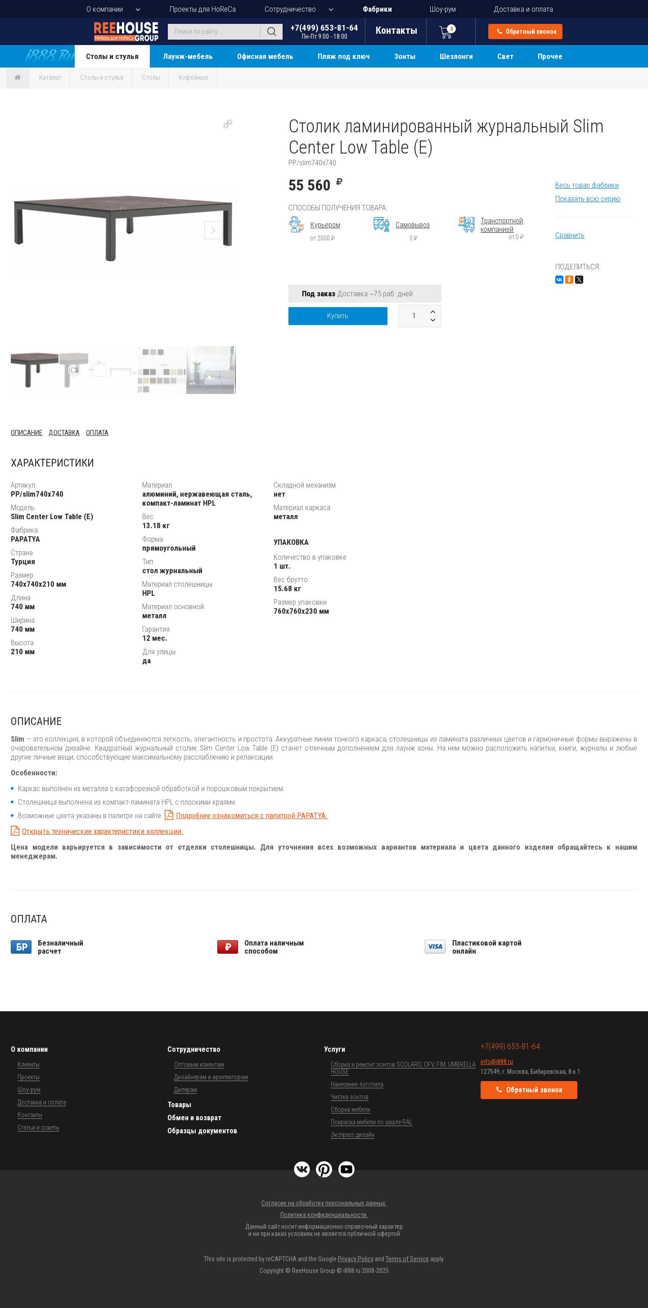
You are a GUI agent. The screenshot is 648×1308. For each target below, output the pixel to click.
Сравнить (570, 235)
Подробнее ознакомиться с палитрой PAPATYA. (252, 815)
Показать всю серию (588, 198)
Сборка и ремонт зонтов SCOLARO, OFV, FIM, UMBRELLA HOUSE (403, 1068)
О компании (104, 9)
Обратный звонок (527, 31)
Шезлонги (456, 56)
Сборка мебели (350, 1109)
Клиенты (29, 1064)
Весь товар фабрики (587, 185)
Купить (337, 316)
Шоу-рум (443, 9)
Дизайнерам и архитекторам (211, 1077)
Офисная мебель (265, 56)
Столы (151, 77)
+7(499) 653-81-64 (324, 31)
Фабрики (377, 9)
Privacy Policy (356, 1259)
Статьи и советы (38, 1127)
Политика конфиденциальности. (324, 1214)
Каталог (50, 77)
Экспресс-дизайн (352, 1134)
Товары (179, 1104)
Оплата (97, 433)
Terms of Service (407, 1259)
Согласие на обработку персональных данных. (324, 1203)
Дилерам (185, 1089)
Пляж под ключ (344, 56)
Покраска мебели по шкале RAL (371, 1122)
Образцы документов (202, 1131)
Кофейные (193, 77)
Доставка (64, 433)
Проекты (29, 1077)
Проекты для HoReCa (203, 9)
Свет (505, 56)
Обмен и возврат (194, 1117)
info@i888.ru (497, 1061)
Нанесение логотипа (357, 1084)
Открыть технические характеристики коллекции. (103, 831)
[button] (227, 124)
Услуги (334, 1049)
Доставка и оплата (523, 9)
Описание (26, 433)
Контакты (30, 1114)
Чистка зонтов (350, 1096)
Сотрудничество (290, 9)
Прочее (550, 56)
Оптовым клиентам (199, 1064)
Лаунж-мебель (188, 56)
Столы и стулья (112, 56)
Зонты (404, 56)
